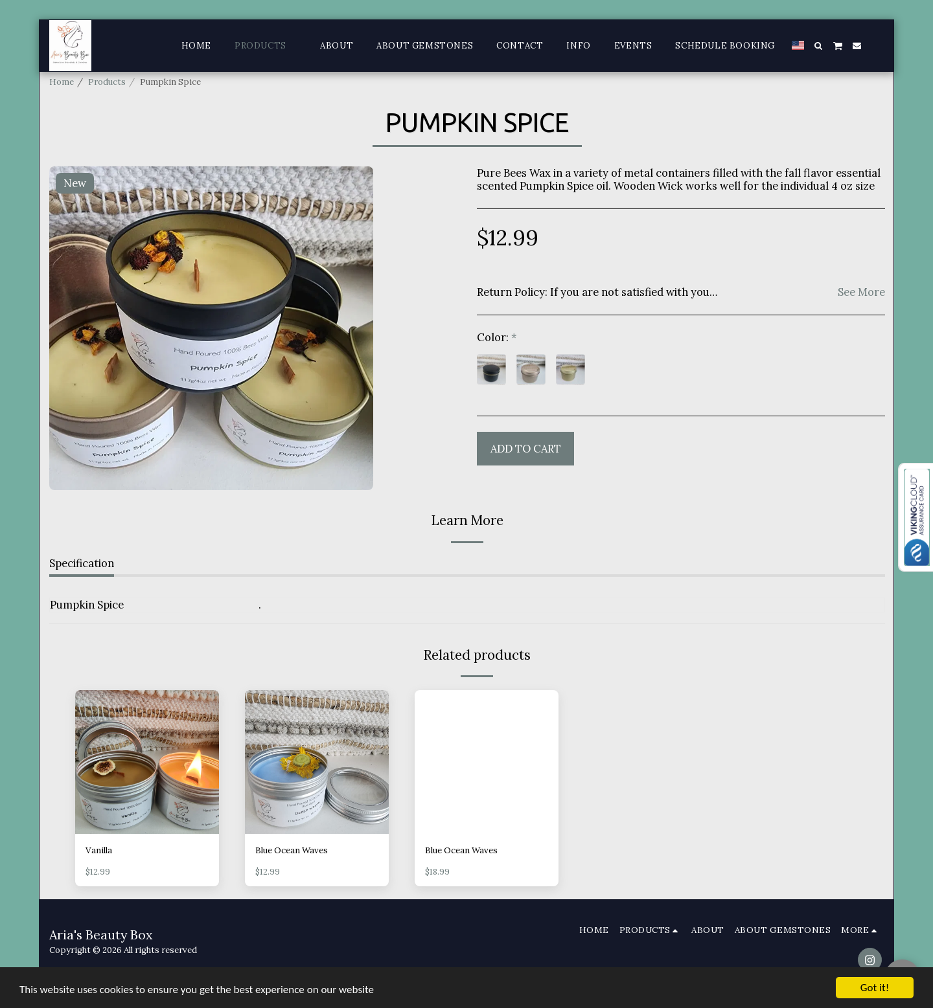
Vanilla (99, 850)
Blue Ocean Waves (291, 850)
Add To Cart (525, 449)
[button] (818, 45)
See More (861, 292)
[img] (147, 762)
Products (107, 81)
